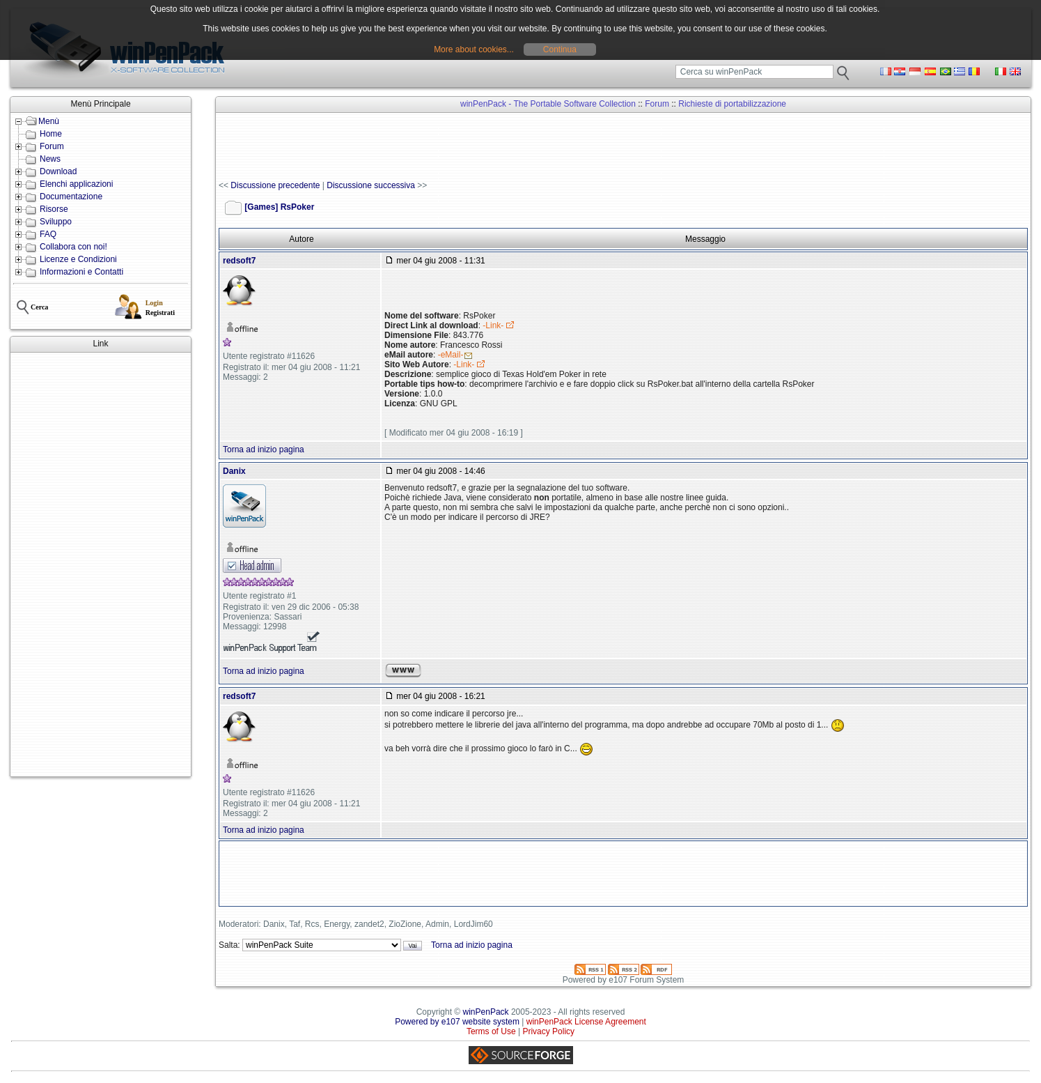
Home (51, 134)
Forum (52, 146)
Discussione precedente (275, 185)
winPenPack (486, 1012)
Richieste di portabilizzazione (732, 104)
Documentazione (71, 196)
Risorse (54, 209)
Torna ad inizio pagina (263, 449)
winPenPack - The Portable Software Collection (548, 104)
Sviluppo (56, 221)
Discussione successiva (371, 185)
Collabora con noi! (73, 247)
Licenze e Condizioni (78, 259)
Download (58, 171)
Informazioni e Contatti (81, 272)
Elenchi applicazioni (76, 184)
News (50, 159)
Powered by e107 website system (457, 1022)
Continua (560, 49)
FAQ (48, 234)
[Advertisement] (100, 564)
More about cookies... (474, 49)
